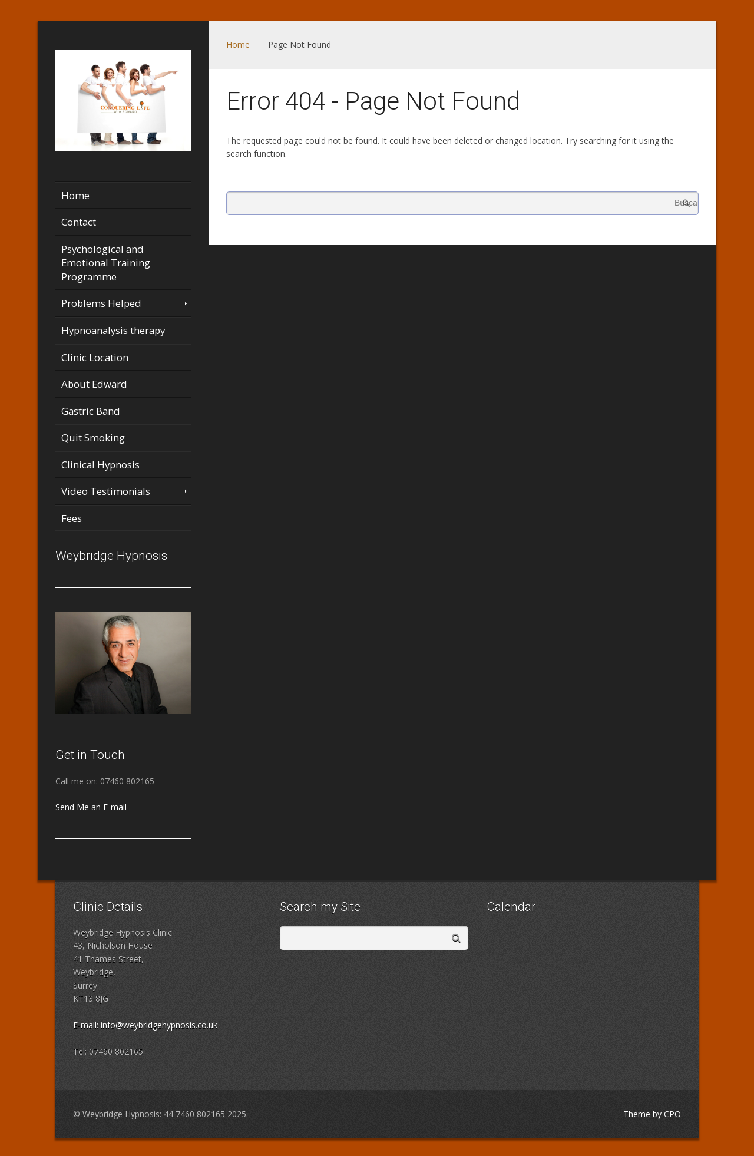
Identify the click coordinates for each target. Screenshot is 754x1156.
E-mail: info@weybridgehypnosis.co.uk (145, 1025)
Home (238, 44)
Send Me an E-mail (91, 806)
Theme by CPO (652, 1113)
